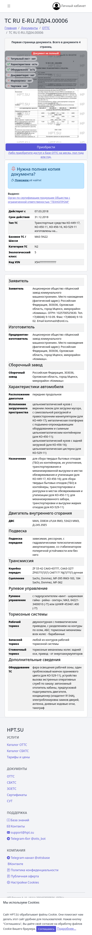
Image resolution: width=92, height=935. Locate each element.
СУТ (9, 801)
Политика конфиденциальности (32, 870)
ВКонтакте (15, 864)
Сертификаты (17, 795)
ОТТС (11, 776)
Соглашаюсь (46, 929)
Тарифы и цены (18, 757)
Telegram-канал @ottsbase (28, 858)
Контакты (16, 826)
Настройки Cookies (23, 882)
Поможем (20, 180)
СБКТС (11, 782)
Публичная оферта (23, 876)
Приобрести (46, 147)
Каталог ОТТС (17, 745)
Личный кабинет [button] (69, 6)
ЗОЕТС (11, 789)
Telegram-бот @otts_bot (26, 838)
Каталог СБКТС (18, 751)
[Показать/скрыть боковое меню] (9, 6)
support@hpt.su (20, 832)
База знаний (18, 820)
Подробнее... (66, 929)
